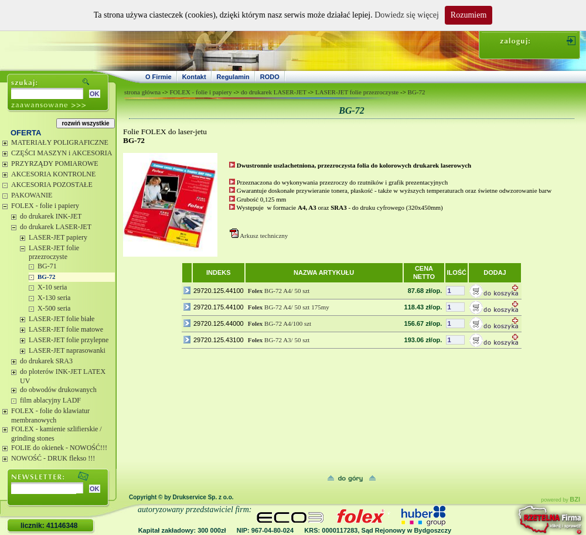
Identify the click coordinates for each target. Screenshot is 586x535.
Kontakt (194, 76)
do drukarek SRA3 (46, 361)
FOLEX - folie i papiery (45, 206)
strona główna (142, 92)
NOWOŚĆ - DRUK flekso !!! (53, 458)
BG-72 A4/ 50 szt (279, 290)
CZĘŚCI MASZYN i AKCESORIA (61, 153)
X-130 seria (54, 298)
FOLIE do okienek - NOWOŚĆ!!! (59, 448)
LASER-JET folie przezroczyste (54, 252)
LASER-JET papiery (58, 237)
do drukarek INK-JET (50, 216)
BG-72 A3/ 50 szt (279, 339)
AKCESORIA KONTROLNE (53, 174)
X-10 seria (52, 287)
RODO (270, 76)
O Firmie (158, 76)
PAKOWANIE (31, 195)
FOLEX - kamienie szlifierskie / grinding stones (56, 433)
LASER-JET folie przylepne (68, 340)
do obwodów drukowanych (58, 390)
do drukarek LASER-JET (55, 227)
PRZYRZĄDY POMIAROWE (54, 163)
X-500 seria (54, 308)
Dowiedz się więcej (406, 15)
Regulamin (233, 76)
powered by (560, 500)
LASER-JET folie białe (61, 319)
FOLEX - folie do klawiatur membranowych (50, 415)
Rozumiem (468, 15)
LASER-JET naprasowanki (67, 350)
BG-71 (47, 266)
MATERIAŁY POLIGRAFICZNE (59, 142)
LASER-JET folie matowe (66, 329)
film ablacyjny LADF (50, 400)
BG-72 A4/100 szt (279, 323)
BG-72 (47, 276)
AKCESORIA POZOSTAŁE (52, 184)
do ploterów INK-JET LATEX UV (62, 376)
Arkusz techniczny (264, 235)
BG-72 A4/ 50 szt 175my (288, 307)
